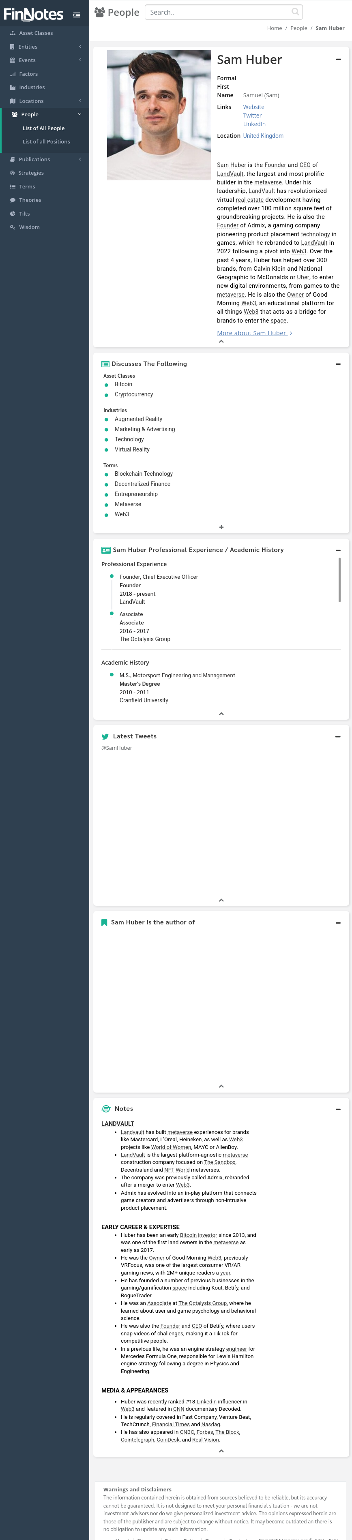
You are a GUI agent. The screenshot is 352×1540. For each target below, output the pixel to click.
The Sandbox (219, 1145)
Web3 (291, 243)
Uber (255, 268)
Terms (213, 1523)
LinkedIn (248, 124)
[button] (221, 346)
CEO (298, 165)
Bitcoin (188, 1218)
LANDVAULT (117, 1106)
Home (274, 28)
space (326, 303)
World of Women (171, 1130)
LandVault (325, 165)
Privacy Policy (181, 1523)
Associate (132, 605)
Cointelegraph (137, 1422)
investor (207, 1218)
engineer (236, 1331)
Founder (268, 165)
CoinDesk (168, 1422)
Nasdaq (211, 1407)
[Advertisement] (305, 1221)
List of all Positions (46, 141)
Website (247, 107)
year (225, 1255)
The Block (227, 1415)
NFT (169, 1152)
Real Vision (205, 1422)
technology (308, 225)
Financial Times (171, 1407)
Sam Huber (224, 165)
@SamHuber (116, 730)
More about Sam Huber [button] (244, 315)
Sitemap (147, 1523)
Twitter (246, 115)
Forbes (205, 1415)
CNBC (187, 1415)
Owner (248, 285)
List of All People (43, 128)
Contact (238, 1523)
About (122, 1523)
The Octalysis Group (202, 1286)
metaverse (223, 182)
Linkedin (207, 1384)
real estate (283, 191)
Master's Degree (140, 666)
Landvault (132, 1115)
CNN (179, 1392)
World (183, 1152)
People (298, 28)
